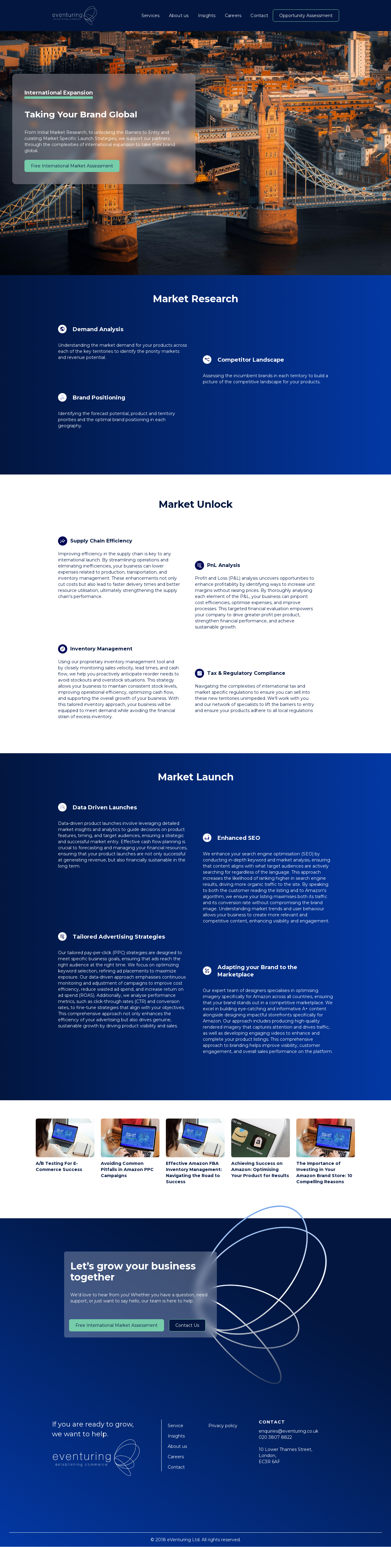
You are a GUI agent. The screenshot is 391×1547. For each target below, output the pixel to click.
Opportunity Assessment (306, 15)
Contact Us (187, 1325)
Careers (233, 15)
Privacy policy (222, 1425)
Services (150, 15)
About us (179, 15)
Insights (207, 15)
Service (175, 1425)
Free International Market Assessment (72, 166)
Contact (259, 15)
